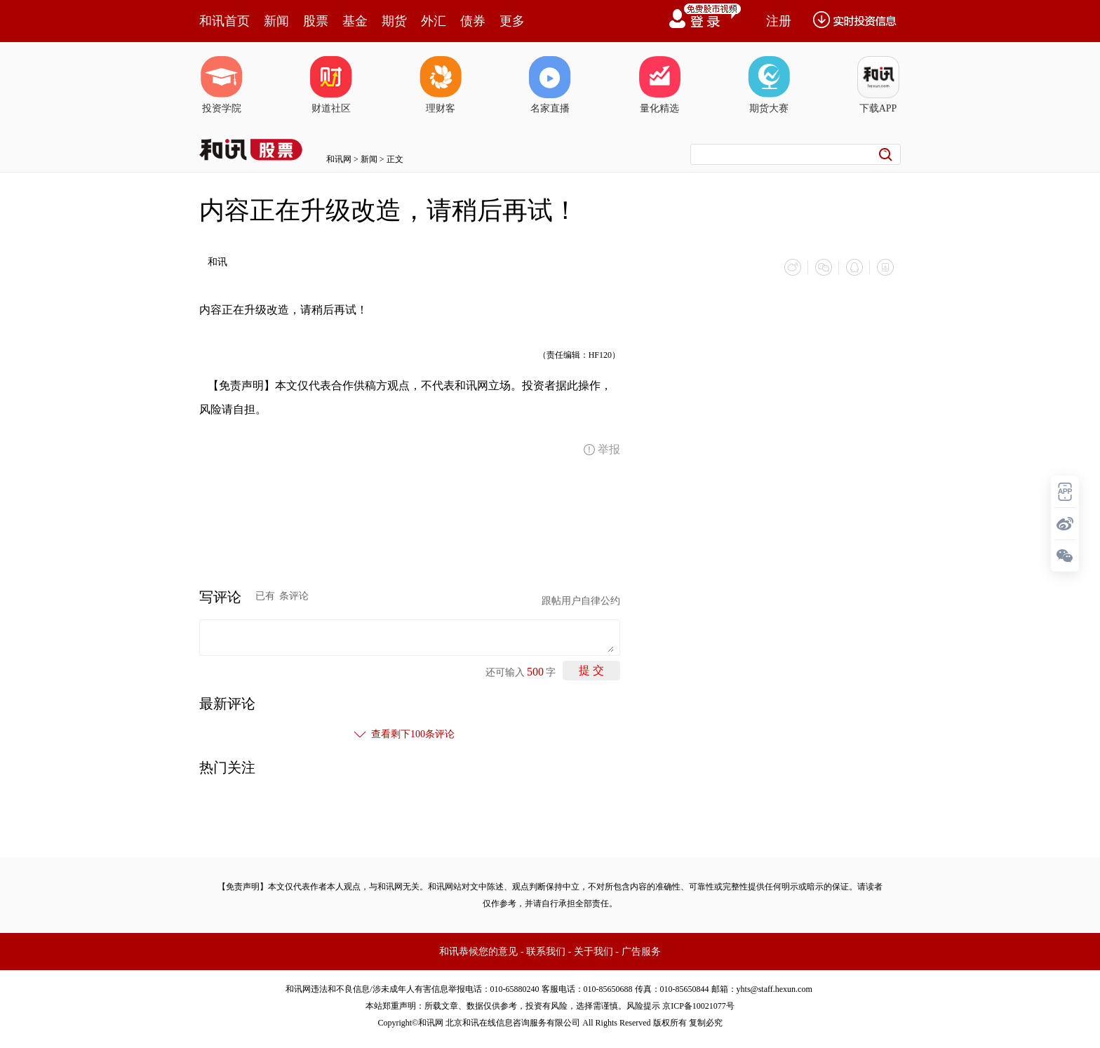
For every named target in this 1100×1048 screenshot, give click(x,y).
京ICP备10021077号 (698, 1006)
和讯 (217, 262)
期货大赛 (769, 85)
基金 (355, 21)
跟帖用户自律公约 (581, 601)
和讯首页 (224, 21)
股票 (315, 21)
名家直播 (550, 85)
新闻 (276, 21)
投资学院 (222, 85)
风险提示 (643, 1006)
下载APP (878, 85)
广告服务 (641, 951)
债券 (472, 21)
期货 (394, 21)
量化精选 (659, 85)
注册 (778, 21)
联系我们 (545, 951)
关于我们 (593, 951)
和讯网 (338, 159)
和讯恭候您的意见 (478, 951)
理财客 (441, 85)
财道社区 (331, 85)
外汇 (433, 21)
